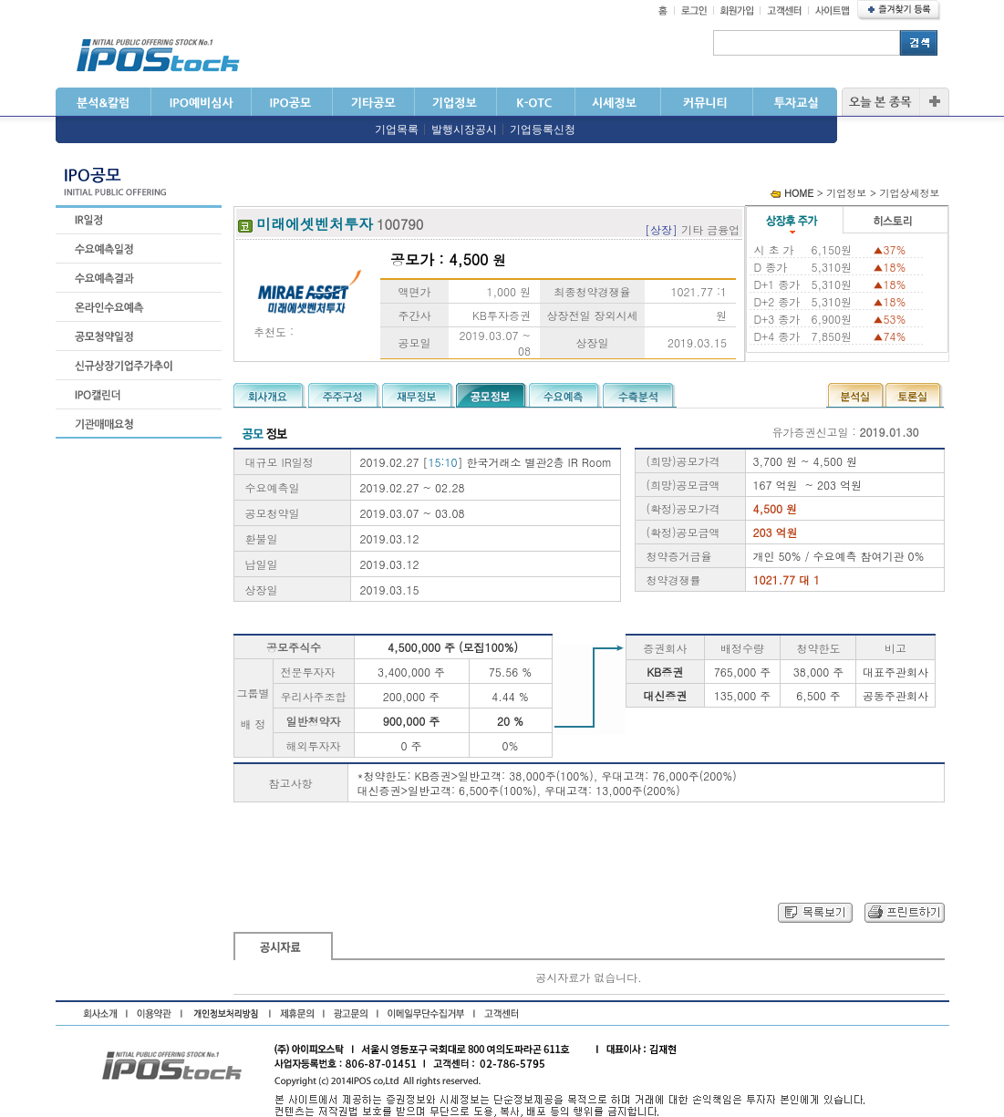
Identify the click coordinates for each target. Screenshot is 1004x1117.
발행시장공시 (464, 129)
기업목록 (397, 129)
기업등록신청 (542, 129)
